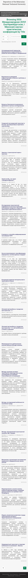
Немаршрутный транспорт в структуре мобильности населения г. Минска (13, 545)
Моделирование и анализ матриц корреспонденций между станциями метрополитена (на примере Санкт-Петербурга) (13, 491)
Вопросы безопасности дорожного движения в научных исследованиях (13, 105)
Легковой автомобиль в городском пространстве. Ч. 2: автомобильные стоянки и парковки (12, 328)
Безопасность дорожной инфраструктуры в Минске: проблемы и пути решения (14, 78)
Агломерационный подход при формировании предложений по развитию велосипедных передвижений (14, 52)
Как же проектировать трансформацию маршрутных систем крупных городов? (14, 254)
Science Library (5, 574)
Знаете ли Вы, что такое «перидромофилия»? (9, 179)
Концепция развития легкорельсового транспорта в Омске (13, 280)
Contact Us (17, 575)
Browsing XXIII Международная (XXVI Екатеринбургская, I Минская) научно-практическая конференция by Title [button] (14, 14)
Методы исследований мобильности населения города (13, 403)
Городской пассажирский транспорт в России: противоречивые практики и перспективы (13, 125)
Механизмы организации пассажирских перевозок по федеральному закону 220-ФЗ (14, 461)
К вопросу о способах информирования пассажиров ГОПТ (14, 235)
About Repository (14, 574)
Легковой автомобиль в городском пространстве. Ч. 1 (12, 309)
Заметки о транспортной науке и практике (11, 153)
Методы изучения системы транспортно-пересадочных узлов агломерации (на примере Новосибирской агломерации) (12, 374)
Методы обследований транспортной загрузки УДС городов (13, 432)
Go (23, 36)
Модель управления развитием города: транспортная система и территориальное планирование (13, 516)
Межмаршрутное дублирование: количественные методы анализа (12, 344)
